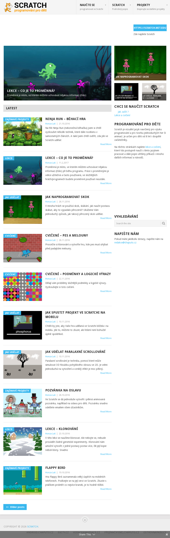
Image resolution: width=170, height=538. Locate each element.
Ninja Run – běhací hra (65, 119)
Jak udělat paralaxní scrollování (75, 352)
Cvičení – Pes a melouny (66, 235)
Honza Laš (50, 123)
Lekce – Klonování (61, 429)
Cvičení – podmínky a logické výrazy (78, 274)
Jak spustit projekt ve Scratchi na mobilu (75, 315)
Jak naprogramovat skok (67, 197)
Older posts (15, 507)
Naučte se (91, 6)
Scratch (120, 6)
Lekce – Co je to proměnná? (69, 158)
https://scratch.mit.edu (150, 27)
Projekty (151, 6)
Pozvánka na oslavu (63, 390)
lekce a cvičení (153, 147)
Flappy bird (55, 468)
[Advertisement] (67, 32)
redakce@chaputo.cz (125, 242)
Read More (106, 144)
